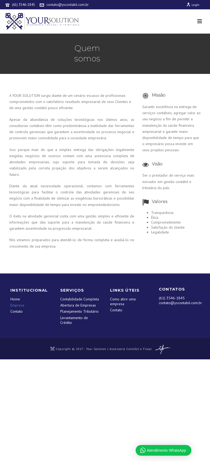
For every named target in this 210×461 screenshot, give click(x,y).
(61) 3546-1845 (23, 4)
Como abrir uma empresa (123, 301)
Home (15, 299)
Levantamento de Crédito (74, 320)
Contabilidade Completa (79, 299)
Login (192, 5)
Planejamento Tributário (79, 311)
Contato (16, 311)
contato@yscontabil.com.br (67, 4)
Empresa (17, 305)
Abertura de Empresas (78, 305)
